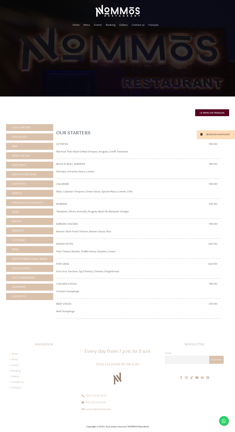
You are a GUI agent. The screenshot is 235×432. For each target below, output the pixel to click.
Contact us (17, 382)
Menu (14, 360)
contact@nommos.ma (98, 409)
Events (15, 365)
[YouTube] (196, 377)
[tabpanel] (138, 223)
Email (168, 353)
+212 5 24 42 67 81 (95, 403)
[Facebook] (181, 377)
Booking (16, 371)
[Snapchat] (207, 377)
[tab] (29, 127)
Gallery (15, 376)
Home (14, 354)
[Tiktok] (191, 377)
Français (16, 388)
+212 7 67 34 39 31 (96, 396)
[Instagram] (186, 377)
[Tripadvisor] (202, 377)
